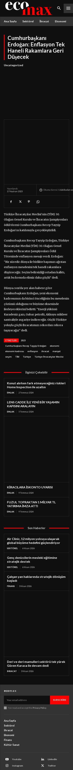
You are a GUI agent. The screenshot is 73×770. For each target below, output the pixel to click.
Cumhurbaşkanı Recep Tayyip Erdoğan (25, 326)
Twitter (52, 746)
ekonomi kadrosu (14, 331)
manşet (57, 331)
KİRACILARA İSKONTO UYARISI (30, 467)
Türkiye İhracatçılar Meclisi (48, 337)
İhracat (12, 651)
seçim (8, 337)
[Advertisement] (36, 91)
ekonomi (54, 326)
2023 (23, 320)
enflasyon (32, 331)
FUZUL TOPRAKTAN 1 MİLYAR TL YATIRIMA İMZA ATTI (31, 484)
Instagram (17, 746)
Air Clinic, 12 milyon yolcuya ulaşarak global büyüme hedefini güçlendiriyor (33, 521)
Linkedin (52, 739)
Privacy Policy (39, 688)
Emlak (10, 373)
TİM (17, 337)
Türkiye (27, 337)
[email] (27, 680)
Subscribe (59, 680)
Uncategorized (13, 65)
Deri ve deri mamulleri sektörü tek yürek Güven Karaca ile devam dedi (36, 644)
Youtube (16, 739)
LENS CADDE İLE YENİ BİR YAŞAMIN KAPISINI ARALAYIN (33, 384)
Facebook (17, 752)
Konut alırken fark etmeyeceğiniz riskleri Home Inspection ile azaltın (36, 365)
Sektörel (12, 528)
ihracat (45, 331)
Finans (11, 566)
